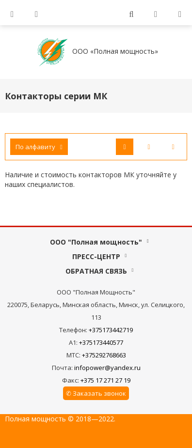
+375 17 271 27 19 (105, 380)
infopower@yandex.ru (107, 367)
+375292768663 (104, 355)
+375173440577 (101, 342)
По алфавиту (39, 146)
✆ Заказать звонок (96, 393)
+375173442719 (111, 329)
